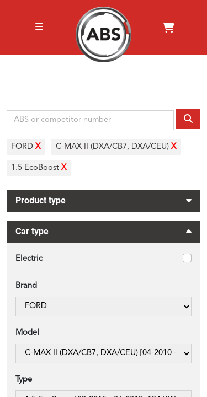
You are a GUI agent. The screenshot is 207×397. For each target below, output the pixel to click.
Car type (103, 233)
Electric (29, 259)
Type (23, 379)
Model (27, 333)
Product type (103, 199)
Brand (26, 286)
